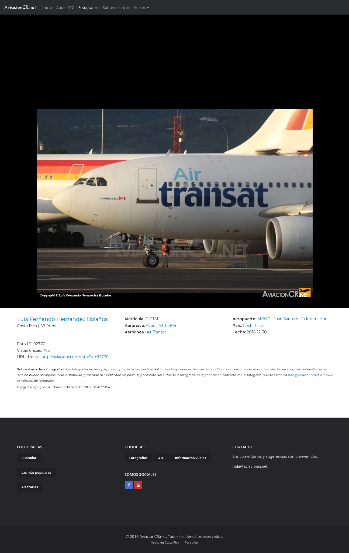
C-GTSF (152, 318)
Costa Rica (253, 325)
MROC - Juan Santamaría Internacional (293, 318)
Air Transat (156, 332)
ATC (161, 458)
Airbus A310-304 (161, 325)
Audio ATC (65, 7)
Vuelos (140, 7)
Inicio (48, 7)
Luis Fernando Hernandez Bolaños (62, 319)
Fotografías (88, 7)
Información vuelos (190, 458)
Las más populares (36, 472)
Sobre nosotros (116, 7)
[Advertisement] (174, 55)
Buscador (29, 458)
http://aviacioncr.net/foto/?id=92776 (75, 356)
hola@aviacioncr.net (303, 375)
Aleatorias (30, 487)
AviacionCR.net (20, 7)
